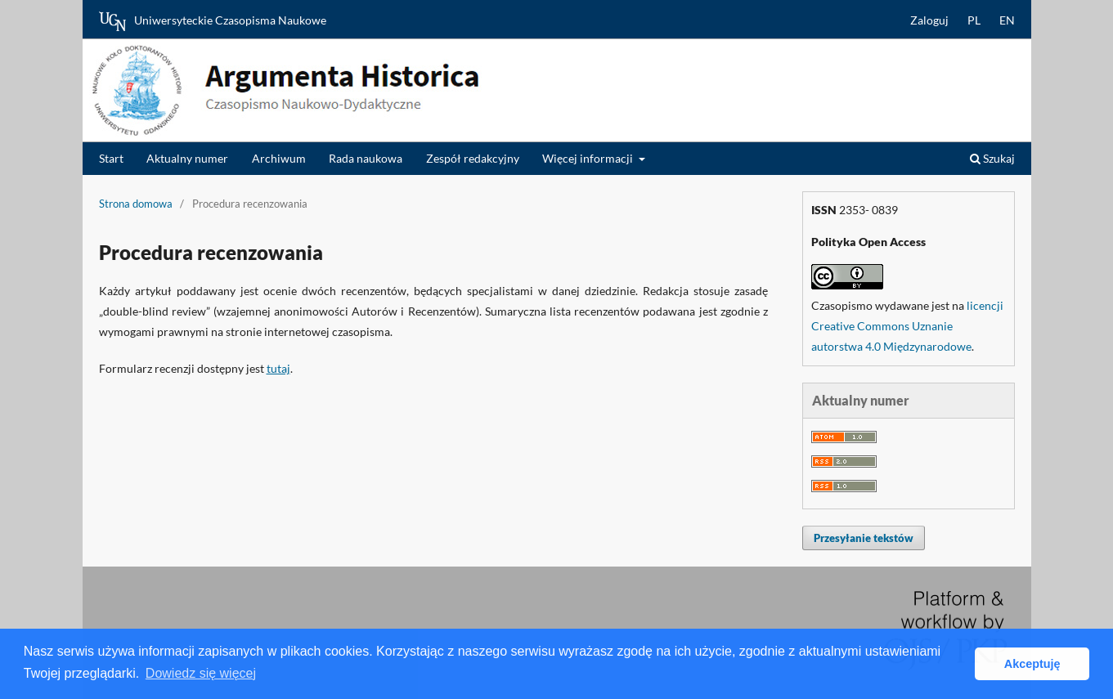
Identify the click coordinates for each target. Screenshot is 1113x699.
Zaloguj (929, 20)
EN (1007, 20)
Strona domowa (136, 203)
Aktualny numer (187, 158)
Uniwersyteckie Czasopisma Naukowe (212, 21)
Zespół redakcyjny (472, 158)
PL (974, 20)
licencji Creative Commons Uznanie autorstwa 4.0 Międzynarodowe (907, 325)
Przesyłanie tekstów (863, 537)
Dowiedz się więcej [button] (201, 673)
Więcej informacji (588, 158)
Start (111, 158)
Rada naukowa (365, 158)
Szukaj (992, 158)
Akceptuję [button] (1032, 663)
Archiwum (279, 158)
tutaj (278, 368)
